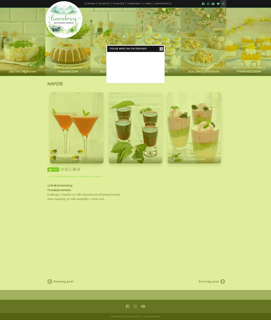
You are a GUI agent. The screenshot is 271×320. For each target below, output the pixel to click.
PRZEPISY (104, 4)
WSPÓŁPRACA (163, 4)
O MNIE (147, 4)
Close (161, 49)
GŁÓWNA (90, 4)
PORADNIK (133, 4)
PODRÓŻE (118, 4)
